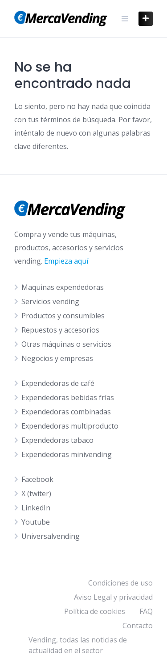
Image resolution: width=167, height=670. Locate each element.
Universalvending (50, 536)
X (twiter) (36, 493)
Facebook (37, 479)
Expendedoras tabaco (57, 440)
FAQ (146, 611)
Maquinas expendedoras (62, 287)
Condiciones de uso (120, 583)
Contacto (137, 625)
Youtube (35, 522)
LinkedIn (35, 508)
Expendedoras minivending (66, 454)
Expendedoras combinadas (66, 412)
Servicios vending (50, 301)
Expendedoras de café (57, 383)
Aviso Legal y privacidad (113, 597)
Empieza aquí (66, 261)
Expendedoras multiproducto (69, 426)
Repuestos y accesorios (60, 330)
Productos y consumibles (63, 316)
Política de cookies (94, 611)
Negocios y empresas (57, 358)
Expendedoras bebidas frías (67, 397)
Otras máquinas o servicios (66, 344)
